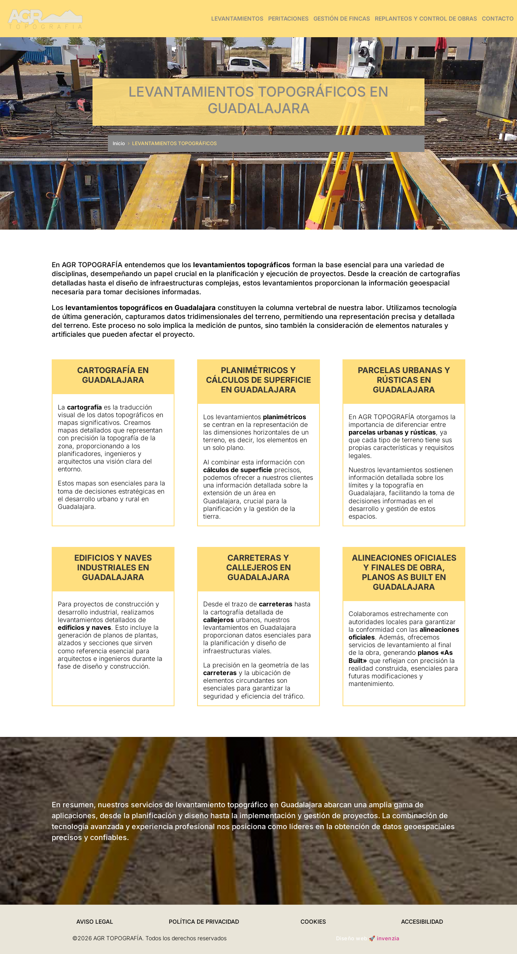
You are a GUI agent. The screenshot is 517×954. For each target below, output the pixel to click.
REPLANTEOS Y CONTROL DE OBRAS (426, 18)
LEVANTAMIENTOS (237, 18)
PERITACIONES (288, 18)
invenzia (388, 938)
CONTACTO (498, 18)
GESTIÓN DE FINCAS (341, 18)
